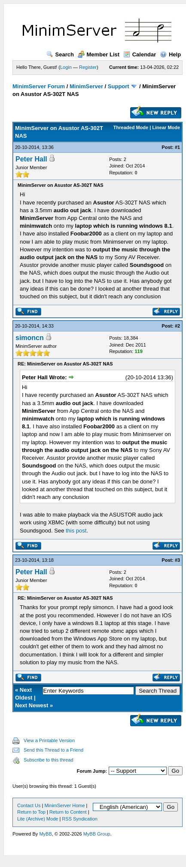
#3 (177, 560)
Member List (99, 54)
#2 (177, 325)
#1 (177, 147)
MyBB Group (96, 833)
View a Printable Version (49, 740)
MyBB (45, 833)
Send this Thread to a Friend (53, 749)
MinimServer (86, 86)
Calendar (139, 54)
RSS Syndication (80, 818)
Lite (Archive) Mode (37, 818)
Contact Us (28, 805)
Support (118, 86)
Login (66, 67)
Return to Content (68, 811)
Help (170, 54)
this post (76, 530)
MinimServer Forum (38, 86)
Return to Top (31, 811)
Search (60, 54)
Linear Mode (166, 127)
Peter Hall (31, 159)
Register (88, 67)
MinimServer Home (64, 805)
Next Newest (31, 705)
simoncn (29, 337)
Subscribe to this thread (48, 759)
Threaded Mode (130, 127)
